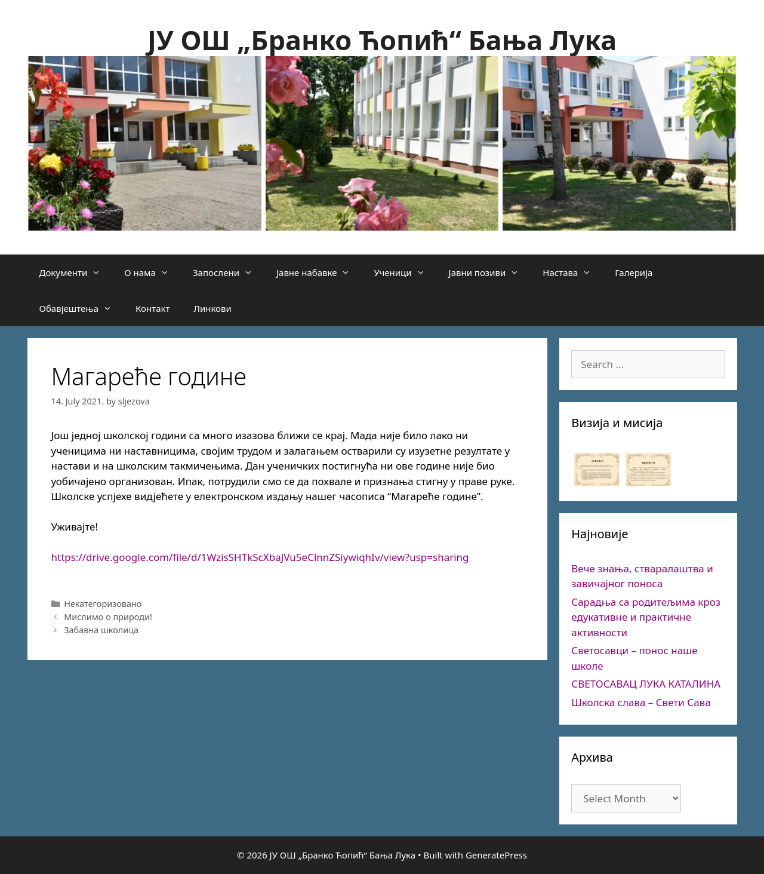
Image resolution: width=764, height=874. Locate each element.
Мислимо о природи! (108, 616)
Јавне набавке (319, 272)
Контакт (152, 308)
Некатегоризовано (102, 603)
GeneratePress (496, 855)
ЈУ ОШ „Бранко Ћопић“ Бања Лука (382, 40)
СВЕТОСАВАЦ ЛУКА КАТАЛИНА (645, 684)
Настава (573, 272)
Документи (76, 272)
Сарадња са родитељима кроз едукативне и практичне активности (645, 617)
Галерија (633, 272)
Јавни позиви (490, 272)
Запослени (228, 272)
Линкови (212, 308)
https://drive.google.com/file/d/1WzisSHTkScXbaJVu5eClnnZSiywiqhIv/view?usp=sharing (260, 557)
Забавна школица (101, 630)
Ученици (405, 272)
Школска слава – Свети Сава (640, 702)
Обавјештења (81, 308)
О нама (152, 272)
